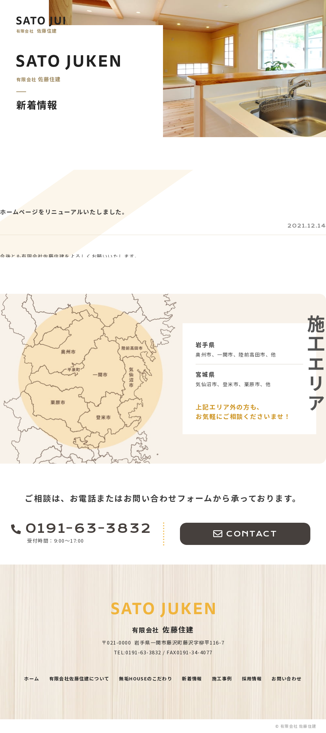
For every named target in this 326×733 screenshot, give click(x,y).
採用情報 (252, 678)
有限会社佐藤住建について (79, 678)
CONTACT (251, 545)
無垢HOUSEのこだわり (145, 678)
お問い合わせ (287, 678)
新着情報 (192, 678)
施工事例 (222, 678)
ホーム (31, 678)
